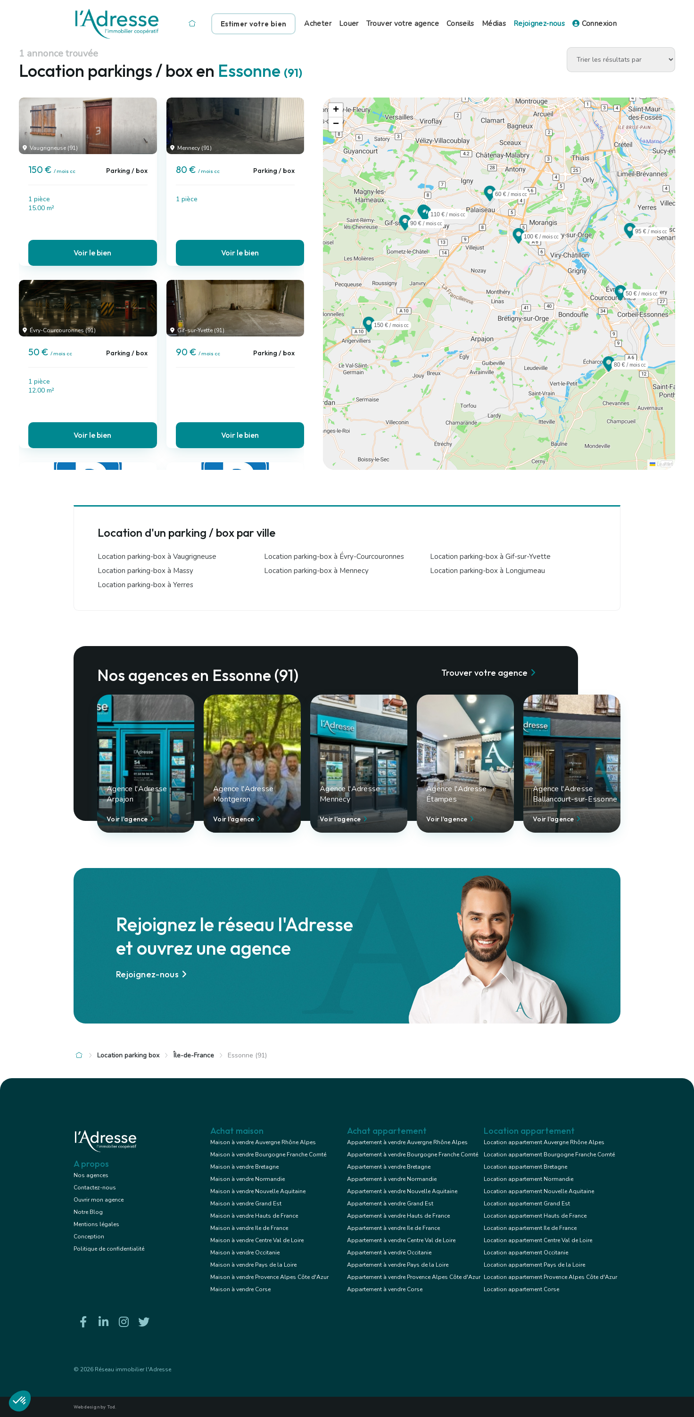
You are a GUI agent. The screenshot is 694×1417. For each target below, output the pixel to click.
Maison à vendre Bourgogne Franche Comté (268, 1154)
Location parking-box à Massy (145, 570)
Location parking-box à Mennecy (316, 570)
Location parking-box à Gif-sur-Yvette (490, 556)
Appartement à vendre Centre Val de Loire (401, 1240)
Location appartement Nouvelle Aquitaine (539, 1191)
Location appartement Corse (521, 1289)
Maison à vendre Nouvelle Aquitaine (258, 1191)
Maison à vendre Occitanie (245, 1252)
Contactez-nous (95, 1187)
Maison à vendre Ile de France (249, 1228)
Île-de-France (194, 1055)
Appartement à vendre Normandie (392, 1179)
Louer (349, 23)
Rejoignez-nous (539, 23)
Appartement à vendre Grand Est (390, 1203)
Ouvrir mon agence (99, 1200)
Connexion (594, 23)
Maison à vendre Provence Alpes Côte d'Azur (269, 1277)
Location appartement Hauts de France (535, 1216)
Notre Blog (88, 1212)
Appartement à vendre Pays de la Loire (397, 1265)
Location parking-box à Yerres (145, 585)
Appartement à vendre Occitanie (389, 1252)
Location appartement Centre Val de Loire (538, 1240)
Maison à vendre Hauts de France (254, 1216)
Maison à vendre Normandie (247, 1179)
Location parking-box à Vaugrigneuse (157, 556)
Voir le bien (92, 252)
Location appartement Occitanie (526, 1252)
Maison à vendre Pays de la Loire (253, 1265)
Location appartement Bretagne (525, 1167)
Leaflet (661, 464)
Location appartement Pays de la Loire (534, 1265)
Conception (89, 1236)
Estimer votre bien (253, 23)
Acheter (317, 23)
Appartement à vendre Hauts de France (398, 1216)
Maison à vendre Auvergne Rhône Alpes (263, 1142)
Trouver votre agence (402, 23)
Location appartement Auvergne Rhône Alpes (544, 1142)
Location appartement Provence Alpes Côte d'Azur (550, 1277)
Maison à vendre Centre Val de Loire (257, 1240)
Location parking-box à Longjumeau (487, 570)
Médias (494, 23)
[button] (369, 329)
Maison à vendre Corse (240, 1289)
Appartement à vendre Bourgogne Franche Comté (412, 1154)
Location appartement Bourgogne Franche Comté (549, 1154)
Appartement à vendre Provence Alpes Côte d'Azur (413, 1277)
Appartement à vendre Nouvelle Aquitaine (402, 1191)
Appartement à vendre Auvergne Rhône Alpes (407, 1142)
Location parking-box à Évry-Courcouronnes (334, 556)
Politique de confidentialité (109, 1249)
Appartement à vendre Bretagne (388, 1167)
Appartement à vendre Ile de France (393, 1228)
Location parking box (128, 1055)
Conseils (460, 23)
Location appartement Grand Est (527, 1203)
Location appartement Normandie (528, 1179)
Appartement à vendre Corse (384, 1289)
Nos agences (91, 1175)
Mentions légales (96, 1224)
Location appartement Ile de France (530, 1228)
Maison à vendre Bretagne (244, 1167)
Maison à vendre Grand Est (245, 1203)
